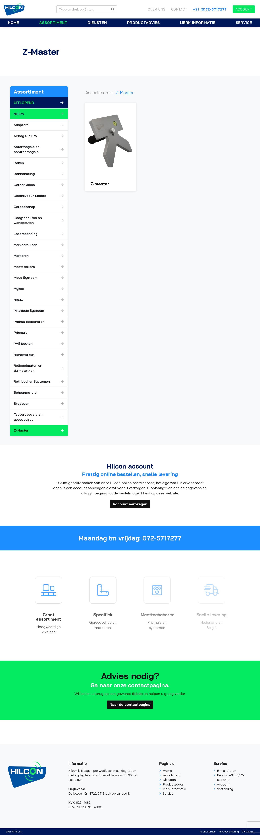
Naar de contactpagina (130, 704)
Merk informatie (197, 22)
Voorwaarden (207, 831)
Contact (179, 9)
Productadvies (143, 22)
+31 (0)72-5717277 (210, 9)
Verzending (223, 789)
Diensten (97, 22)
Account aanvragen (130, 504)
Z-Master (125, 92)
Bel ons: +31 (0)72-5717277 (228, 777)
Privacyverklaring (229, 831)
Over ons (156, 9)
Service (244, 22)
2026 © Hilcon (14, 831)
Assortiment (53, 22)
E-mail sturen (224, 770)
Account (244, 9)
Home (13, 22)
